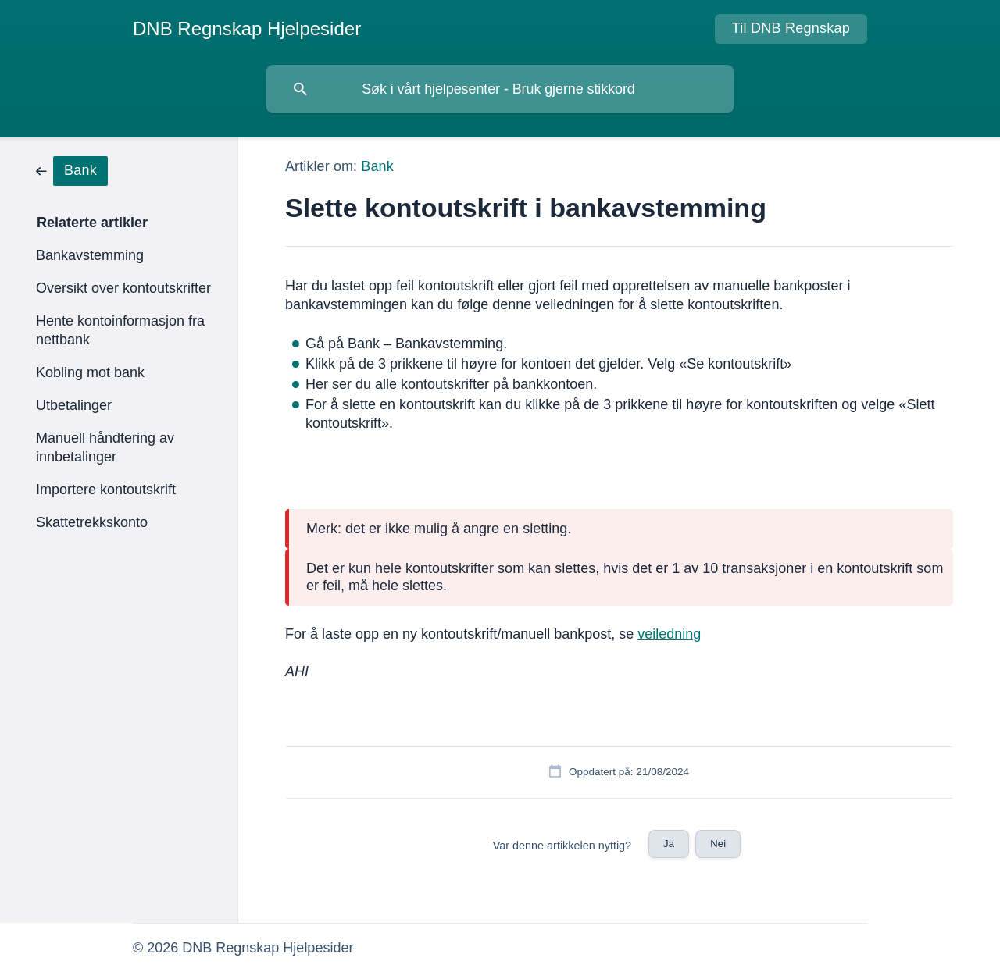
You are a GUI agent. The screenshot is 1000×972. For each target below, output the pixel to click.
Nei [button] (718, 843)
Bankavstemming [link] (90, 255)
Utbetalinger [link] (74, 405)
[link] (72, 169)
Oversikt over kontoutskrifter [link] (123, 288)
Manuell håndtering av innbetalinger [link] (105, 447)
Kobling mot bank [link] (90, 372)
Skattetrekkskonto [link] (92, 522)
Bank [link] (377, 166)
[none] (247, 29)
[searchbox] (500, 89)
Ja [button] (668, 843)
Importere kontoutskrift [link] (106, 489)
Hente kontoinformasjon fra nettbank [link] (120, 330)
